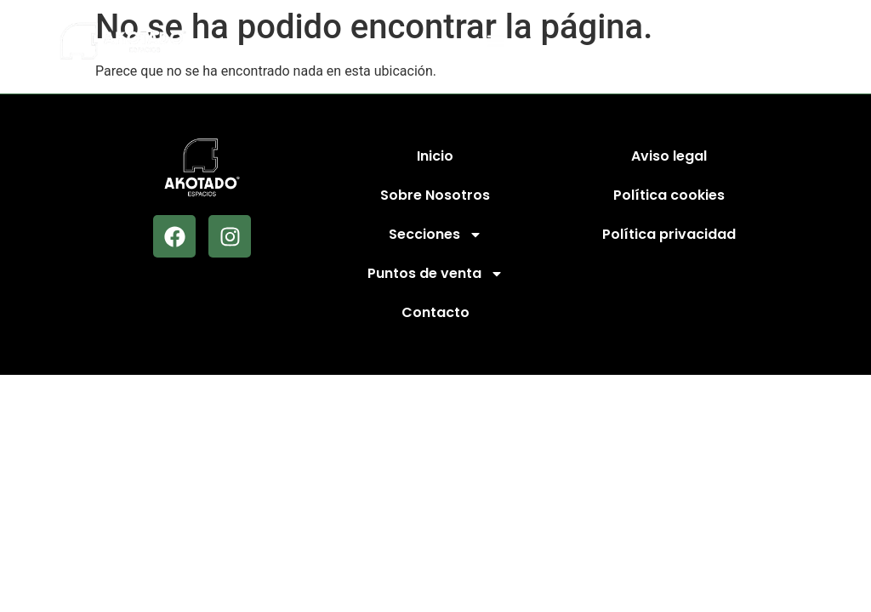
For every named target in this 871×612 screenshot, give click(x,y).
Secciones (435, 234)
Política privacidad (669, 234)
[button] (770, 41)
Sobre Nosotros (435, 195)
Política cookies (669, 195)
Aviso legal (669, 156)
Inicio (435, 156)
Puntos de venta (435, 273)
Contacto (435, 312)
